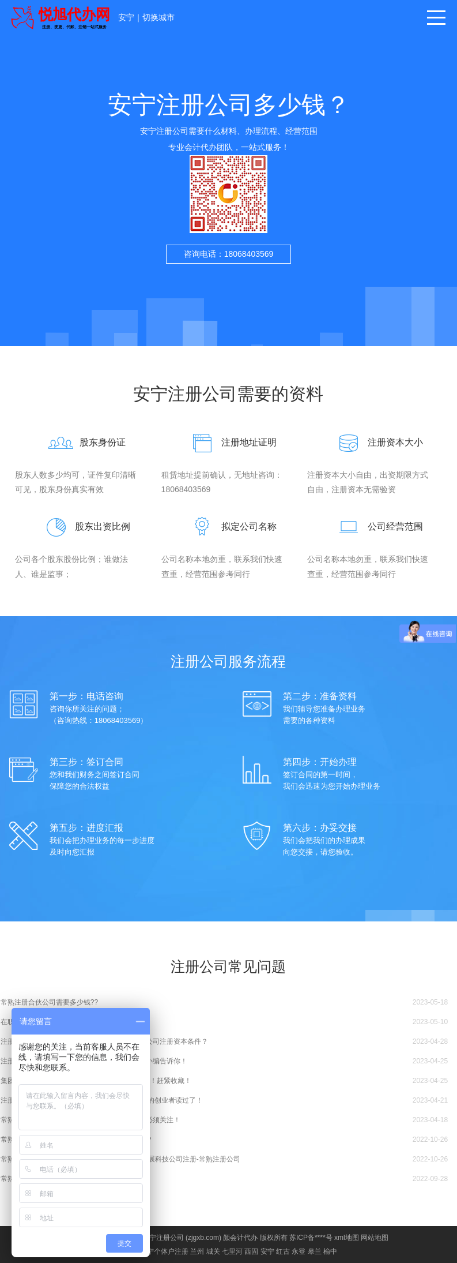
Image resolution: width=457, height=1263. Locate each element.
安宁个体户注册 (164, 1251)
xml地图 (346, 1238)
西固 (251, 1251)
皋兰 (315, 1251)
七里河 (232, 1251)
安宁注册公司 (163, 1238)
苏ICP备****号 (311, 1238)
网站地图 (374, 1238)
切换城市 (158, 17)
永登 (298, 1251)
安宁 (126, 17)
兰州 (197, 1251)
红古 (283, 1251)
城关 (213, 1251)
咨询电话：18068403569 (229, 253)
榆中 (330, 1251)
